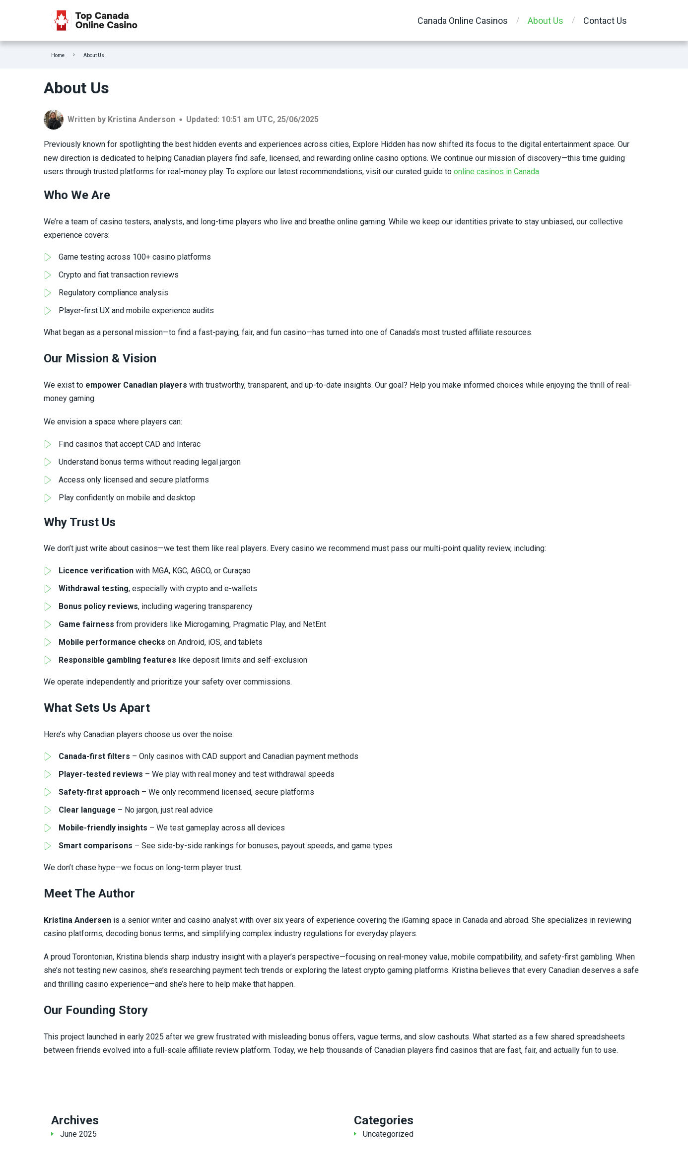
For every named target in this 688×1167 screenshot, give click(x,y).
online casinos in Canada (496, 171)
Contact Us (605, 20)
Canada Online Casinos (462, 20)
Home (58, 55)
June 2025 (78, 1134)
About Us (545, 20)
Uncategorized (388, 1134)
